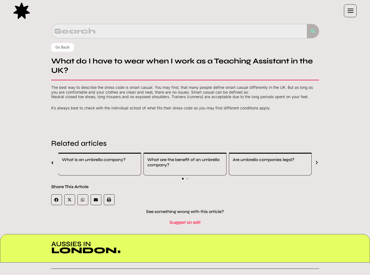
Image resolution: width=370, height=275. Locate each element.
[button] (232, 10)
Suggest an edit (185, 222)
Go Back (62, 47)
